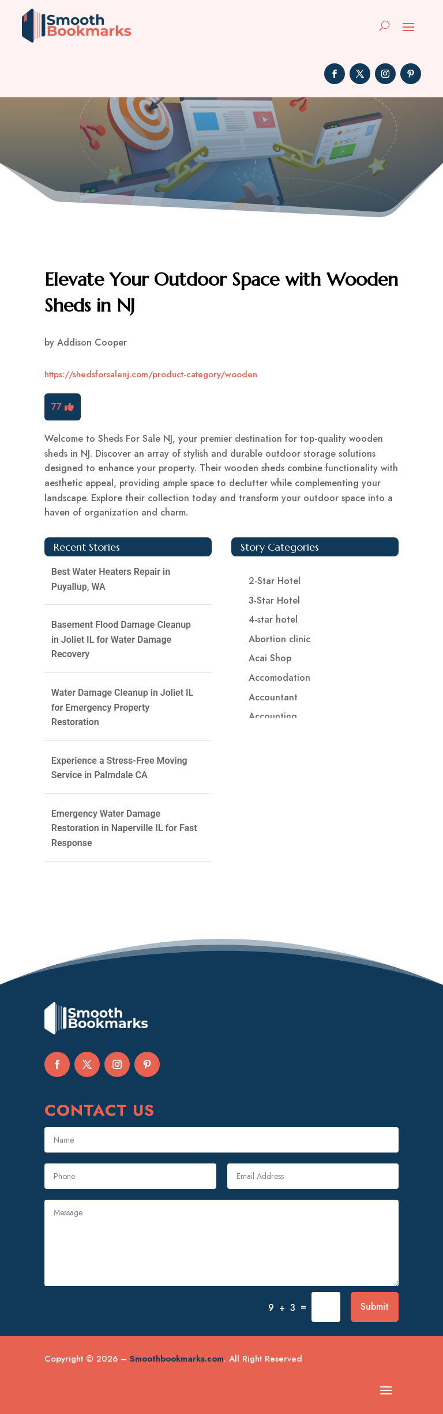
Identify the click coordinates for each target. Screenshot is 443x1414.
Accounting (273, 716)
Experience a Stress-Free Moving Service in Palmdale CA (119, 768)
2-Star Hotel (275, 580)
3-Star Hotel (274, 600)
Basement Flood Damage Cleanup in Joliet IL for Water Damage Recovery (121, 639)
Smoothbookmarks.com (177, 1358)
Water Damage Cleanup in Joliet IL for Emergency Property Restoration (122, 707)
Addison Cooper (92, 342)
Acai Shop (270, 658)
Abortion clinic (279, 639)
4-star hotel (273, 619)
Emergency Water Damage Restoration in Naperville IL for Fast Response (124, 828)
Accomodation (279, 677)
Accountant (273, 697)
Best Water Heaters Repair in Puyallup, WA (110, 579)
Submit (375, 1306)
